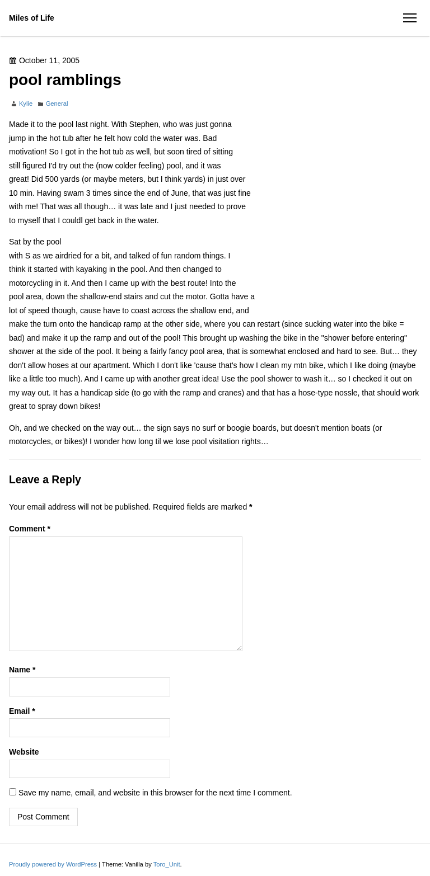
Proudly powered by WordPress (54, 864)
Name (22, 669)
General (57, 103)
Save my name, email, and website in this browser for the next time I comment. (155, 792)
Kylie (25, 103)
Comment (29, 528)
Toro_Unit (166, 864)
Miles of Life (31, 17)
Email (22, 711)
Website (24, 751)
